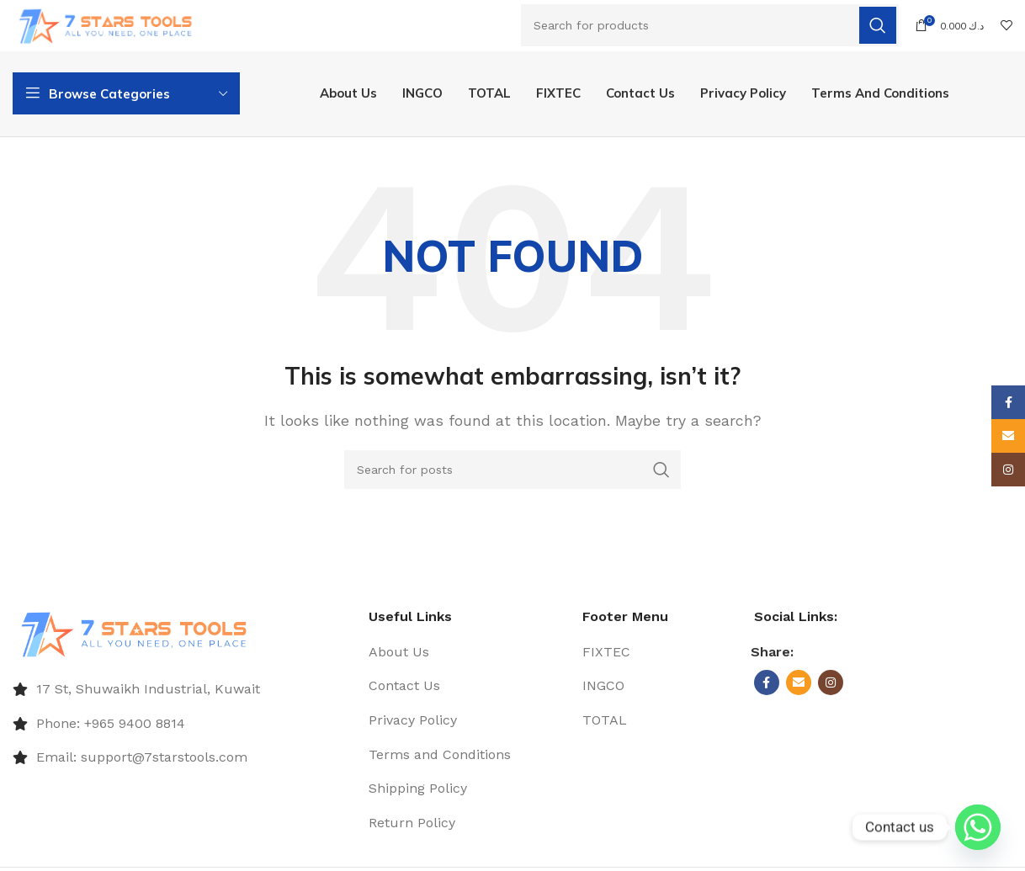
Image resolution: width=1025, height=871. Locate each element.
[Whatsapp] (978, 827)
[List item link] (183, 693)
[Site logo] (111, 25)
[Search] (710, 26)
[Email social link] (798, 686)
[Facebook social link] (766, 686)
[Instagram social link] (830, 686)
